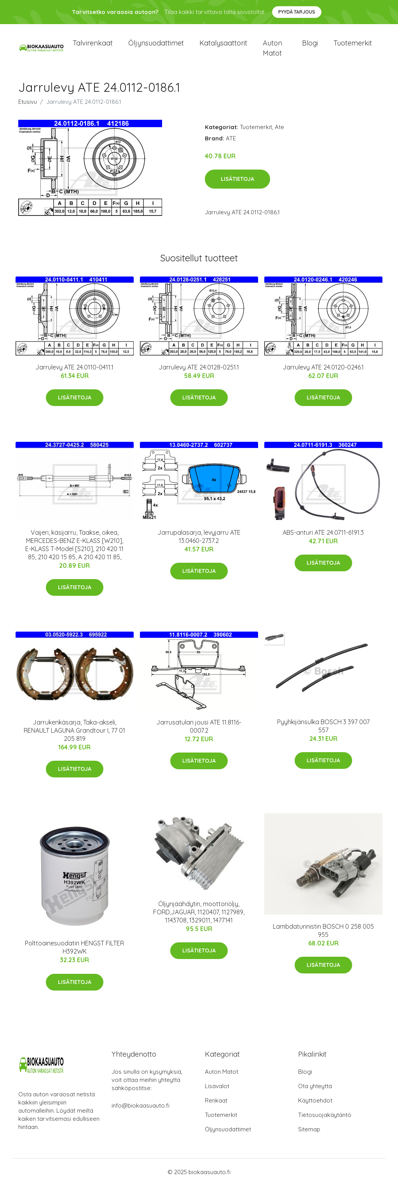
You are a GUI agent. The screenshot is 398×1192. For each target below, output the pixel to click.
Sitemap (309, 1135)
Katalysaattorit (223, 46)
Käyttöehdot (315, 1107)
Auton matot (272, 51)
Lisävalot (217, 1092)
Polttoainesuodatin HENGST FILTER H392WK (74, 954)
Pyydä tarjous (296, 12)
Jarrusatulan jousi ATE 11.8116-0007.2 (198, 733)
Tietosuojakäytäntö (324, 1121)
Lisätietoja (237, 185)
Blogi (310, 46)
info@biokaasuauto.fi (140, 1112)
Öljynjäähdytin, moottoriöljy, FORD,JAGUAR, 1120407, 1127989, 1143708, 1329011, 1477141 (198, 919)
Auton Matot (221, 1078)
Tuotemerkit (352, 46)
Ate (279, 133)
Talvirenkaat (93, 46)
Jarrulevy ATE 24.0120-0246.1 (323, 374)
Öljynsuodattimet (156, 46)
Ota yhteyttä (315, 1092)
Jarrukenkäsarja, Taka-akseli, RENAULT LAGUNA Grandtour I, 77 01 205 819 (74, 737)
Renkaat (216, 1107)
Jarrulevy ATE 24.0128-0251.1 (199, 374)
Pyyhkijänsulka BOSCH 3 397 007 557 (323, 732)
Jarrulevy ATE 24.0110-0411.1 (74, 374)
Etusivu (27, 108)
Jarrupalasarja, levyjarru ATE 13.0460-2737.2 (199, 543)
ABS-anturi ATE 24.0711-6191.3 (323, 539)
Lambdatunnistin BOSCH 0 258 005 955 (323, 937)
